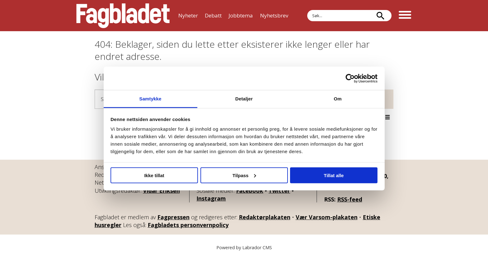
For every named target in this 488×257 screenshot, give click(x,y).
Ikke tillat (154, 175)
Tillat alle (334, 175)
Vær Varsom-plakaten (326, 217)
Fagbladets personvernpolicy (188, 225)
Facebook (249, 190)
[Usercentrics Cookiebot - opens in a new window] (350, 78)
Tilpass (244, 175)
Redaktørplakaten (264, 217)
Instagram (211, 198)
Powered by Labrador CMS (244, 247)
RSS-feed (349, 199)
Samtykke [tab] (150, 98)
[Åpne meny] (405, 16)
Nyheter (188, 15)
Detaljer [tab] (244, 98)
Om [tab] (338, 98)
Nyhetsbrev (274, 15)
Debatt (213, 15)
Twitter (279, 190)
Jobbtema (241, 15)
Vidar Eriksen (161, 190)
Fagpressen (173, 217)
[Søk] (381, 15)
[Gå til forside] (123, 15)
